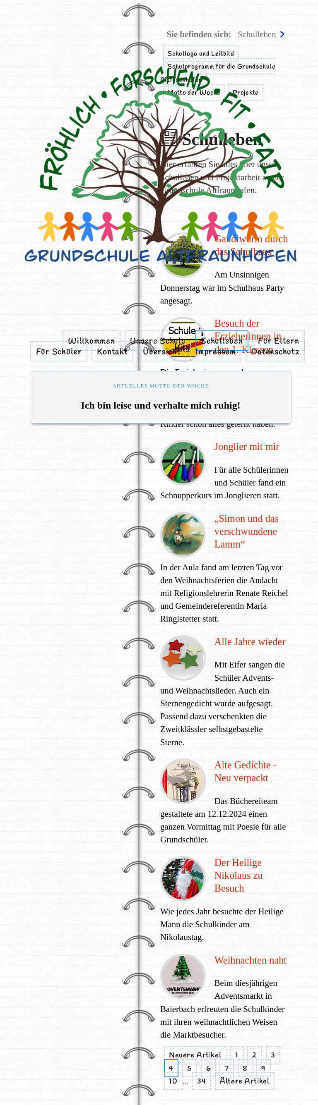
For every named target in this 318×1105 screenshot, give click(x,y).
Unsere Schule (158, 341)
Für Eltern (278, 341)
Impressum (215, 352)
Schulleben (222, 341)
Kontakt (112, 352)
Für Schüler (59, 352)
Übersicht (162, 352)
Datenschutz (275, 352)
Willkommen (91, 341)
